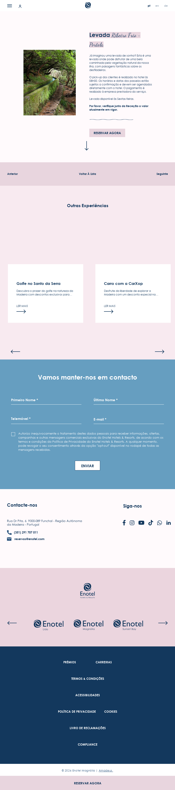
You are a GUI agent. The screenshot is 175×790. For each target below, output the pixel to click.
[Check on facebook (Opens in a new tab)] (124, 523)
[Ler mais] (22, 320)
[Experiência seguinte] (162, 174)
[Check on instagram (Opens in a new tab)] (132, 523)
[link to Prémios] (69, 662)
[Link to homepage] (87, 584)
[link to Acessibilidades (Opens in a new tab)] (87, 695)
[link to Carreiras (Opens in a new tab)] (104, 662)
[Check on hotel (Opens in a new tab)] (48, 625)
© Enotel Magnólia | (87, 770)
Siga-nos (132, 506)
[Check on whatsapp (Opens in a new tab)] (159, 523)
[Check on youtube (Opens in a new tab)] (141, 523)
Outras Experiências (87, 217)
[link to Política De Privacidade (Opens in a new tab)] (77, 712)
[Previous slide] (15, 364)
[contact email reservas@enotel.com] (25, 539)
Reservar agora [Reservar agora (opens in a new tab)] (107, 133)
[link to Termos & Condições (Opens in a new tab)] (87, 679)
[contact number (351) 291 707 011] (22, 532)
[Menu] (9, 5)
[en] (157, 5)
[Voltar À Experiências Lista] (87, 174)
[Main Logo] (87, 7)
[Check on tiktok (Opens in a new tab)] (150, 523)
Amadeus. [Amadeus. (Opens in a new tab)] (106, 770)
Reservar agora (87, 783)
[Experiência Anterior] (12, 174)
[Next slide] (159, 364)
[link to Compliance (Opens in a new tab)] (87, 744)
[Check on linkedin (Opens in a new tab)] (168, 523)
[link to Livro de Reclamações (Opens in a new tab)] (88, 728)
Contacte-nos (22, 505)
